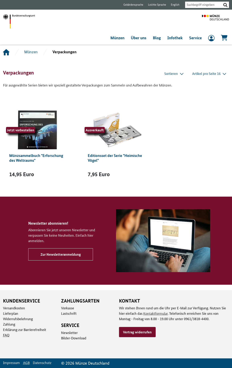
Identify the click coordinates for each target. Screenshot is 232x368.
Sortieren (174, 73)
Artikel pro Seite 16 (209, 73)
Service (195, 37)
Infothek (175, 37)
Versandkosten (13, 308)
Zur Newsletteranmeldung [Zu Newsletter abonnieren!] (59, 251)
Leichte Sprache (155, 4)
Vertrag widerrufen (137, 332)
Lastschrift (68, 313)
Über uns (140, 37)
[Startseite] (6, 52)
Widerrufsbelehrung (17, 319)
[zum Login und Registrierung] (211, 39)
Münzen (118, 37)
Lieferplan (10, 313)
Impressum (11, 362)
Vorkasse (67, 308)
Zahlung (9, 324)
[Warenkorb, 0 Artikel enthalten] (224, 39)
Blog (158, 37)
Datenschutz (41, 362)
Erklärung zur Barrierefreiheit (24, 329)
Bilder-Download (73, 338)
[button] (225, 5)
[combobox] (202, 5)
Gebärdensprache (131, 4)
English (173, 4)
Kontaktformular (154, 313)
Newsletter (69, 332)
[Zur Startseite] (215, 21)
